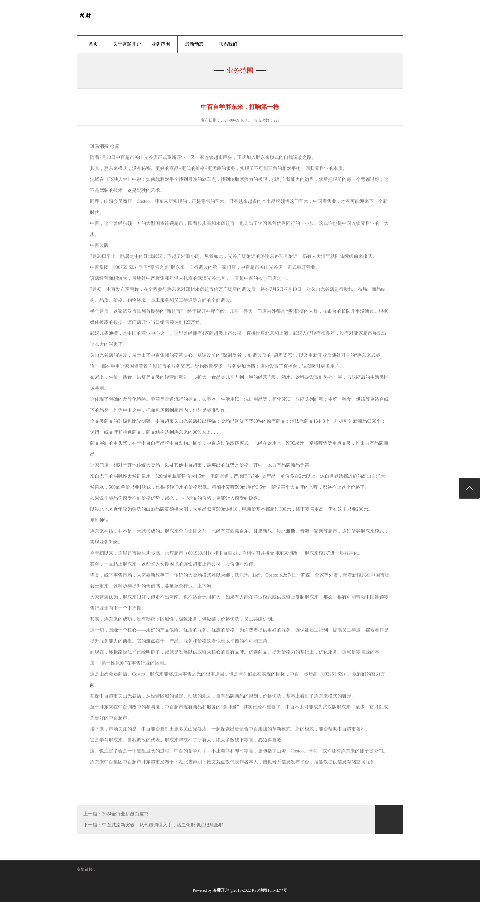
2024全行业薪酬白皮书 (125, 813)
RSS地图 (259, 890)
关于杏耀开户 (127, 44)
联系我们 (228, 44)
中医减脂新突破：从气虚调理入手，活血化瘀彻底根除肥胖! (163, 824)
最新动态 (194, 44)
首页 (93, 44)
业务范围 (160, 44)
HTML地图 (277, 890)
